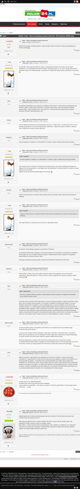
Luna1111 (9, 41)
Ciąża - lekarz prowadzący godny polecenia (35, 40)
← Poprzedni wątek (35, 454)
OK (55, 481)
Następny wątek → (45, 454)
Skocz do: (66, 458)
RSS (77, 2)
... (7, 32)
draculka (9, 411)
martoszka (9, 377)
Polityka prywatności (19, 24)
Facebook (75, 2)
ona (9, 62)
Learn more (61, 482)
